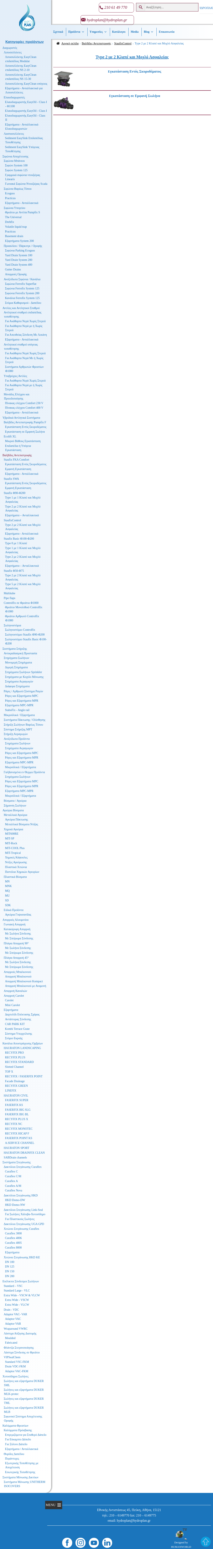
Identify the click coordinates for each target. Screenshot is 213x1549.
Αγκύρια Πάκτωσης (16, 819)
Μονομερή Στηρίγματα (18, 662)
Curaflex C (11, 1171)
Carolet (9, 1000)
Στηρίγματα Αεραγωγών (19, 681)
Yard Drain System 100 (18, 255)
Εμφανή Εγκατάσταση (18, 469)
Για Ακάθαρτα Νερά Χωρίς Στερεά (25, 321)
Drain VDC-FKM (15, 1366)
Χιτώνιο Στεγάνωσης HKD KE (22, 1257)
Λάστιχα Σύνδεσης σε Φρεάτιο (22, 1352)
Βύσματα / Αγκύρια (15, 800)
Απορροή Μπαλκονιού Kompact (24, 981)
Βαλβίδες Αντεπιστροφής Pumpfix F (25, 422)
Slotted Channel (14, 1066)
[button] (51, 1505)
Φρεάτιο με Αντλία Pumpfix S (22, 212)
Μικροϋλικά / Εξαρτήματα (19, 715)
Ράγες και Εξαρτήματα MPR (21, 700)
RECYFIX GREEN (16, 1085)
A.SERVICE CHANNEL (19, 1142)
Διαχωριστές (9, 47)
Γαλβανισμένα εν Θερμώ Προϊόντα (24, 772)
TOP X (9, 1071)
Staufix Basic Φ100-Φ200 (19, 538)
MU (7, 895)
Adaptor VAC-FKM (16, 1371)
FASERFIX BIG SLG (18, 1109)
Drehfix (9, 222)
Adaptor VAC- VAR (15, 1314)
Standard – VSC (13, 1286)
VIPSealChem (12, 1357)
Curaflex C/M (13, 1176)
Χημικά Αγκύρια (13, 829)
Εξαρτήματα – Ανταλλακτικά (22, 515)
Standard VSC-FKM (17, 1361)
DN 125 (9, 1266)
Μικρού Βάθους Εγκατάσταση (23, 441)
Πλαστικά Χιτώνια (16, 867)
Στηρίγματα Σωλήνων (16, 658)
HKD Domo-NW (15, 1204)
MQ (7, 890)
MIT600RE (12, 833)
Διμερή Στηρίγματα (16, 667)
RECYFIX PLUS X (16, 1119)
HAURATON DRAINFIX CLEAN (24, 1152)
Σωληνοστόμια (12, 625)
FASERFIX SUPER (16, 1100)
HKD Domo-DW (15, 1200)
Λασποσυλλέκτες (14, 133)
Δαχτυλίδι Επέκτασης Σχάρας (22, 1014)
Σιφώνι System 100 (16, 165)
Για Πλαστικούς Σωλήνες (20, 1219)
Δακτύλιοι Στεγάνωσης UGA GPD (24, 1224)
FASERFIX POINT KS (18, 1138)
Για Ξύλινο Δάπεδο (16, 1444)
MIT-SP (9, 838)
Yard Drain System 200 (18, 259)
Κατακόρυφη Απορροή (17, 929)
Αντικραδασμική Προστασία (20, 653)
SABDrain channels (15, 1157)
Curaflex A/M (13, 1185)
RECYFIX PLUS (15, 1057)
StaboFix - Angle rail (17, 710)
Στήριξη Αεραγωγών (16, 734)
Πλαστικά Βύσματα (15, 876)
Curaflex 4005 (13, 1242)
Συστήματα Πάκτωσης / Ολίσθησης (24, 719)
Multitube (9, 593)
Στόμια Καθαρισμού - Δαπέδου (23, 302)
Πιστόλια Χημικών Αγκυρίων (22, 871)
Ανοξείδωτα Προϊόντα (17, 738)
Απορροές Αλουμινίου (15, 919)
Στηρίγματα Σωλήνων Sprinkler (23, 672)
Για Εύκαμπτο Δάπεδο (18, 1439)
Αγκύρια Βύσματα (13, 810)
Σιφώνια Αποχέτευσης (15, 156)
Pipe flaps (9, 598)
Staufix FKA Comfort (16, 459)
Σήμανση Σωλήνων (15, 805)
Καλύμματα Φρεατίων (15, 1425)
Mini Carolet (12, 1005)
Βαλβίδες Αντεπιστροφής (96, 43)
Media (135, 31)
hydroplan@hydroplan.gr (107, 20)
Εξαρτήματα (11, 1009)
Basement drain (14, 236)
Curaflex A (11, 1181)
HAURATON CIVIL (16, 1095)
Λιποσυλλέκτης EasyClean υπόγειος (26, 83)
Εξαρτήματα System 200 (19, 240)
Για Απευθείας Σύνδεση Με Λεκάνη (26, 334)
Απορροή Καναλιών (15, 990)
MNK (8, 886)
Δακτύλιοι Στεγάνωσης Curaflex (23, 1166)
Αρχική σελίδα (70, 43)
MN (7, 881)
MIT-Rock (11, 843)
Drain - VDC (11, 1309)
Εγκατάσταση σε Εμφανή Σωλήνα (25, 431)
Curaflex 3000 (13, 1233)
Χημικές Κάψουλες (16, 857)
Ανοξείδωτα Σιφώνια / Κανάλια (22, 279)
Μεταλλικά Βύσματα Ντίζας (21, 824)
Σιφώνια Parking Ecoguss (20, 250)
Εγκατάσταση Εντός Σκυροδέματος (25, 426)
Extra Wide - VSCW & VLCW (22, 1295)
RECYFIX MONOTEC (19, 1128)
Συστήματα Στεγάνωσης (16, 1162)
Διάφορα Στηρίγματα (17, 686)
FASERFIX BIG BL (17, 1114)
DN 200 (9, 1276)
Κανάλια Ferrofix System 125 (22, 298)
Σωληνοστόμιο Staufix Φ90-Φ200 (25, 634)
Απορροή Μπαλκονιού (18, 976)
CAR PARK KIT (15, 1024)
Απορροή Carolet (14, 995)
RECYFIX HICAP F (17, 1133)
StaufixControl (122, 43)
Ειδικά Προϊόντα (14, 910)
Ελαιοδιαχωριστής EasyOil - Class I (26, 110)
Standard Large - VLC (17, 1290)
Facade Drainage (15, 1081)
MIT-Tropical (13, 852)
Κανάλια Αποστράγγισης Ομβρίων (22, 1043)
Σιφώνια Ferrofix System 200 (22, 293)
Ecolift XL (10, 436)
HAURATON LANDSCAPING (22, 1048)
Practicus (10, 198)
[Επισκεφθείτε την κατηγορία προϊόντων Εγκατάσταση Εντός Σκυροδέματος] (142, 71)
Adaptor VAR (13, 1323)
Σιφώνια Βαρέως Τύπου (18, 188)
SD (7, 900)
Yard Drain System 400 (18, 264)
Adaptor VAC (13, 1318)
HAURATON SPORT (16, 1148)
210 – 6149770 (119, 1515)
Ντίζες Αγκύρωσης (16, 862)
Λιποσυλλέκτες (13, 52)
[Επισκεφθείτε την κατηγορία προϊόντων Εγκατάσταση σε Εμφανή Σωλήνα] (142, 96)
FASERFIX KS (14, 1105)
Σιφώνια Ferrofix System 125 (22, 288)
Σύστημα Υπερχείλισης (18, 1033)
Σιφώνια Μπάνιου (14, 160)
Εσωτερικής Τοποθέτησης (20, 1472)
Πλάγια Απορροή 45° (16, 957)
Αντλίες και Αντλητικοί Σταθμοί (21, 308)
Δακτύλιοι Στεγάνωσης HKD (21, 1195)
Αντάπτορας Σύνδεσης (18, 1019)
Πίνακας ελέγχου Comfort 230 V (24, 403)
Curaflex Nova (13, 1190)
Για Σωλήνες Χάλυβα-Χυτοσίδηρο (25, 1214)
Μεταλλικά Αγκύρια (15, 815)
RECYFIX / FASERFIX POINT (24, 1076)
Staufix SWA (11, 478)
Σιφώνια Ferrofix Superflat (20, 283)
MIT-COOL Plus (15, 848)
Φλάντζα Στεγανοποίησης (19, 1347)
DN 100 (9, 1262)
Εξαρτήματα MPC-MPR (19, 705)
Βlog (149, 32)
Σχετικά (58, 31)
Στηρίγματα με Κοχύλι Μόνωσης (24, 676)
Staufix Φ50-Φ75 (14, 570)
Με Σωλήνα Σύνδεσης (18, 933)
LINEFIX (10, 1090)
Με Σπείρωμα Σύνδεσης (19, 938)
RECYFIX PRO (14, 1052)
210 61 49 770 (115, 7)
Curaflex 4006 (13, 1238)
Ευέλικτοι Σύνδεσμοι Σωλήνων (20, 1281)
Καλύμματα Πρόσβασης (18, 1430)
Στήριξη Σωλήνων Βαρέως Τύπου (23, 724)
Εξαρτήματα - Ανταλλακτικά (21, 203)
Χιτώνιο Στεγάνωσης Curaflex (21, 1228)
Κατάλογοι (118, 31)
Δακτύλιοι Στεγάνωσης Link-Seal (23, 1209)
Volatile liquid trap (16, 226)
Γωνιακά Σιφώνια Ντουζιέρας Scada (26, 183)
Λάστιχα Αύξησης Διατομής (20, 1333)
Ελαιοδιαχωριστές (14, 97)
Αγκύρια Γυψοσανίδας (18, 914)
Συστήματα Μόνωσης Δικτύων (20, 1477)
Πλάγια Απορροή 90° (16, 943)
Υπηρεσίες (98, 32)
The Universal (13, 217)
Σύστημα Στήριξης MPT (18, 729)
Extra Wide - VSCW (17, 1300)
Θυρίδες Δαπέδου (14, 1454)
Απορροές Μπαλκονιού (17, 972)
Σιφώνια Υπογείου (14, 208)
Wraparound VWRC (16, 1328)
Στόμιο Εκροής (14, 1038)
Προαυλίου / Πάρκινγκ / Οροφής (23, 245)
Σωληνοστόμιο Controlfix (20, 629)
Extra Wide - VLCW (17, 1304)
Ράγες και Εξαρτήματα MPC (21, 695)
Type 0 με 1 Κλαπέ (16, 543)
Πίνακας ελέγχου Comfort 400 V (24, 407)
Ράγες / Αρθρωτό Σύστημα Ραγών (23, 691)
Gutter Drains (13, 269)
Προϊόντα (76, 32)
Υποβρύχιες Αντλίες (15, 376)
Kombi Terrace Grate (17, 1028)
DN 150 (9, 1271)
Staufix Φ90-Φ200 (14, 493)
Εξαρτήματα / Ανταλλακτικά (21, 1449)
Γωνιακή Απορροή (14, 924)
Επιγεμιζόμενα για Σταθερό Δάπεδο (25, 1434)
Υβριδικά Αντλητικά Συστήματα (21, 417)
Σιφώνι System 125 (16, 170)
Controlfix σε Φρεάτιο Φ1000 (21, 602)
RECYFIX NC (13, 1124)
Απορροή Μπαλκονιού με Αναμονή (25, 985)
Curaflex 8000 (13, 1247)
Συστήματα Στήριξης (14, 648)
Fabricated (11, 1342)
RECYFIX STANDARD (19, 1062)
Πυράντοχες (12, 1458)
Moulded (10, 1338)
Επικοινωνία (166, 31)
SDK (8, 905)
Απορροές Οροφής (16, 274)
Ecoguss (10, 193)
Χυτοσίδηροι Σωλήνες (15, 1376)
